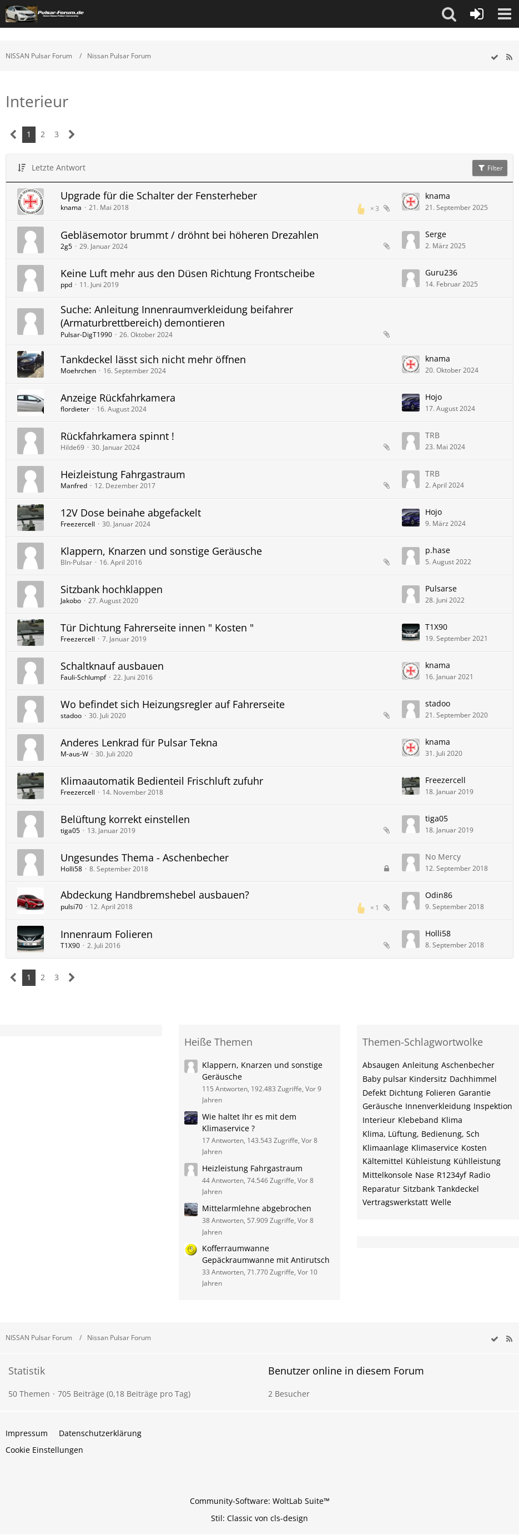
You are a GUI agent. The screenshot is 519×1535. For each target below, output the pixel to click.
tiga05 (70, 830)
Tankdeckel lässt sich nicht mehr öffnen (153, 359)
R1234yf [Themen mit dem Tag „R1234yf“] (451, 1175)
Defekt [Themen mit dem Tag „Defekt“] (374, 1092)
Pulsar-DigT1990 (86, 334)
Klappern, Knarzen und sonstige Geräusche (161, 551)
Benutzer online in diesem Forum (346, 1370)
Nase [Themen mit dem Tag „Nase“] (424, 1175)
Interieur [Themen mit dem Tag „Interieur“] (378, 1120)
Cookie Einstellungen (44, 1449)
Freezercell (78, 524)
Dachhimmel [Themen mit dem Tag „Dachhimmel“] (473, 1079)
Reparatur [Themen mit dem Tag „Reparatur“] (381, 1188)
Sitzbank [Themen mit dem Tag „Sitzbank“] (419, 1188)
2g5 (66, 246)
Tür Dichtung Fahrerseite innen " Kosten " (157, 627)
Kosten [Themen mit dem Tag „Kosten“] (474, 1147)
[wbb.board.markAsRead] (494, 57)
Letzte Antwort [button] (58, 167)
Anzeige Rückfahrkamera (118, 397)
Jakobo (71, 600)
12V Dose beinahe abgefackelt (131, 512)
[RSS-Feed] (509, 57)
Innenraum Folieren (107, 934)
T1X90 (436, 626)
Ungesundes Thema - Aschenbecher (145, 857)
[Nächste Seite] (72, 135)
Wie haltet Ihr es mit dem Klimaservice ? (249, 1122)
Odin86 (438, 895)
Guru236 (441, 272)
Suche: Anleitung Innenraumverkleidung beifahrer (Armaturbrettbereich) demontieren (177, 316)
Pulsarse (441, 588)
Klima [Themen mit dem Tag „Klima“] (451, 1120)
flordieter (75, 409)
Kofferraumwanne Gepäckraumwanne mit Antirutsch (266, 1254)
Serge (435, 234)
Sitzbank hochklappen (112, 589)
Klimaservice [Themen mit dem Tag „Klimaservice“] (434, 1147)
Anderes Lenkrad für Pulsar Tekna (139, 742)
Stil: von (259, 1518)
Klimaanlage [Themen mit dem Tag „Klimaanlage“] (385, 1147)
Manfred (74, 485)
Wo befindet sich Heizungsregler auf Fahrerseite (173, 704)
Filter (490, 168)
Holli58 (71, 869)
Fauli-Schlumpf (83, 677)
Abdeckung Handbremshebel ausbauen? (155, 894)
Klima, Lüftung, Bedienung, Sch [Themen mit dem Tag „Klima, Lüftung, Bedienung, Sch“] (421, 1133)
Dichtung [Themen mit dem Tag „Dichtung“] (406, 1092)
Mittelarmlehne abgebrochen (256, 1208)
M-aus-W (74, 754)
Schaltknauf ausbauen (112, 666)
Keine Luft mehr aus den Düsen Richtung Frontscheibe (188, 273)
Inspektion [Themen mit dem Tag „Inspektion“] (492, 1106)
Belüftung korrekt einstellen (125, 819)
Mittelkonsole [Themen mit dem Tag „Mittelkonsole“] (387, 1175)
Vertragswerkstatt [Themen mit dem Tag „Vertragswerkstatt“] (395, 1202)
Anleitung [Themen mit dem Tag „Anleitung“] (420, 1065)
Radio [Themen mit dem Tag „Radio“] (479, 1175)
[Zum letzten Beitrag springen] (411, 201)
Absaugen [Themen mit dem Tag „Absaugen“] (381, 1065)
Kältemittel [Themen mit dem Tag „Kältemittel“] (382, 1161)
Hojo (433, 397)
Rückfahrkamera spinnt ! (117, 436)
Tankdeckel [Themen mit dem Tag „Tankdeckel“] (458, 1188)
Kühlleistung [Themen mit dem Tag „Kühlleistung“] (477, 1161)
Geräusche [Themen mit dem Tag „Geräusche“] (382, 1106)
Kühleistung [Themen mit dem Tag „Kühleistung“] (428, 1161)
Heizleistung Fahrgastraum (123, 474)
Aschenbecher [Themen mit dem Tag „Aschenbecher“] (468, 1065)
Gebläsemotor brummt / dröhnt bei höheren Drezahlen (190, 235)
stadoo (71, 715)
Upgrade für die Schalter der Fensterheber (159, 195)
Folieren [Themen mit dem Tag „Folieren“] (441, 1092)
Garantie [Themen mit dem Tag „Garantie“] (474, 1092)
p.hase (437, 550)
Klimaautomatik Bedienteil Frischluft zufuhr (162, 780)
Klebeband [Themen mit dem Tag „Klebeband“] (418, 1120)
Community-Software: (260, 1501)
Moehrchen (78, 370)
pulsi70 (72, 906)
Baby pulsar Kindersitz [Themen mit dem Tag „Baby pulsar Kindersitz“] (404, 1079)
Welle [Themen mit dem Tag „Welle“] (441, 1202)
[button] (449, 14)
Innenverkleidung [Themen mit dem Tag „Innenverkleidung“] (438, 1106)
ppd (66, 284)
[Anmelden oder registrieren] (477, 14)
